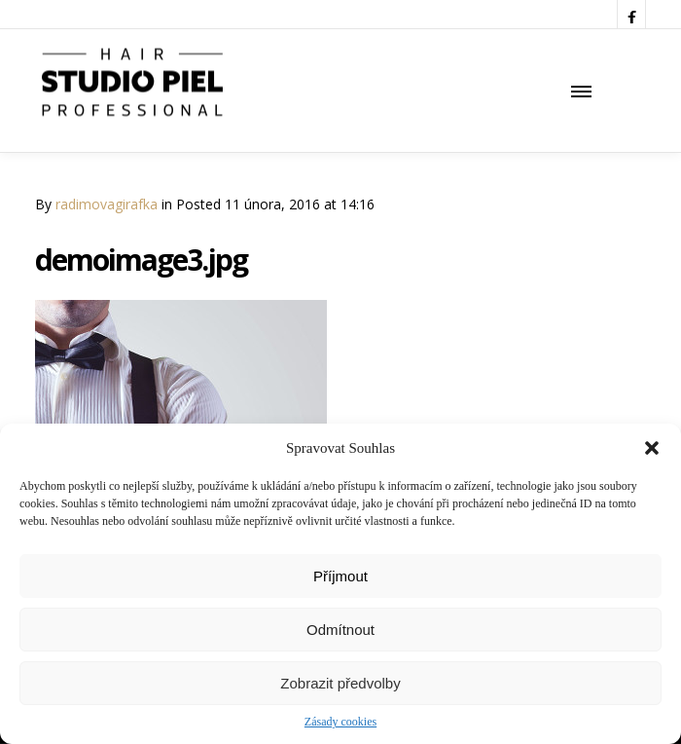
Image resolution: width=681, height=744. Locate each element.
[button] (652, 448)
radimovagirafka (106, 204)
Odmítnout (340, 629)
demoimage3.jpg (141, 259)
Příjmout (340, 576)
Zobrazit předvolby (340, 683)
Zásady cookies (340, 721)
